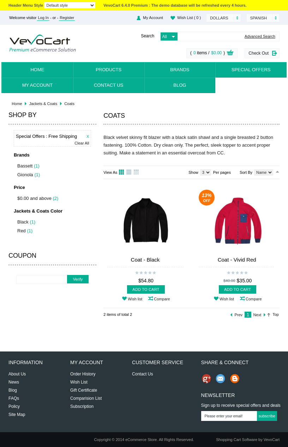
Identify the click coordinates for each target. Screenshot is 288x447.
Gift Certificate (83, 390)
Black (23, 222)
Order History (82, 374)
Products (108, 69)
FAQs (13, 398)
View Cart (230, 54)
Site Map (16, 414)
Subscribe (267, 416)
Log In (43, 18)
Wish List (189, 18)
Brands (179, 69)
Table (136, 172)
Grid (122, 172)
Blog (179, 85)
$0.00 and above (34, 198)
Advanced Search (260, 36)
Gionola (25, 174)
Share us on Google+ (206, 378)
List (129, 172)
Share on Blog (234, 378)
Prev (239, 315)
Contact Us (108, 85)
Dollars (219, 18)
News (13, 382)
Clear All (81, 143)
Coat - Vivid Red (237, 260)
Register (67, 18)
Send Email (220, 378)
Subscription (82, 406)
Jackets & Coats (43, 104)
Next (257, 315)
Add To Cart (145, 289)
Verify (78, 279)
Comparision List (86, 398)
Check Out (258, 53)
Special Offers (251, 69)
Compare (162, 299)
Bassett (24, 166)
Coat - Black (145, 260)
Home (37, 69)
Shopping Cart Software (236, 439)
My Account (153, 18)
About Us (17, 374)
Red (21, 230)
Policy (14, 406)
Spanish (258, 18)
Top (275, 314)
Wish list (135, 299)
